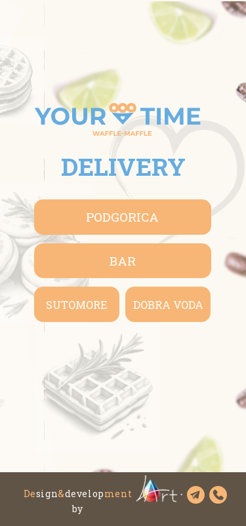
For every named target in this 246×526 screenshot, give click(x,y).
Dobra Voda (168, 305)
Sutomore (76, 305)
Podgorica (122, 217)
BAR (123, 261)
